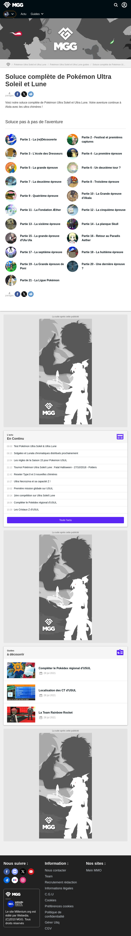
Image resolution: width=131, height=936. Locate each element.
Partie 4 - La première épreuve (102, 153)
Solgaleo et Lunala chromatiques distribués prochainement (46, 453)
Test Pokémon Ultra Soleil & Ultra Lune (35, 446)
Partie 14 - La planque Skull (100, 223)
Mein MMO (94, 870)
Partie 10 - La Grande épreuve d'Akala (101, 195)
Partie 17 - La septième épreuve (41, 252)
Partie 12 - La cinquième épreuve (104, 209)
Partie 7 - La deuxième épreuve (40, 181)
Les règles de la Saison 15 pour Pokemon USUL (40, 460)
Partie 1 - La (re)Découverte (38, 139)
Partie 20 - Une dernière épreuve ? (103, 266)
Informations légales (59, 888)
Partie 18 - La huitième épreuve (102, 252)
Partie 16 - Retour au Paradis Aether (101, 238)
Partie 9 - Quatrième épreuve (39, 195)
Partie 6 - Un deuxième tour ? (101, 167)
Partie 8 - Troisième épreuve (100, 181)
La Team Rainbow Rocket (56, 712)
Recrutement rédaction (61, 882)
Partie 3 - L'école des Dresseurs (41, 153)
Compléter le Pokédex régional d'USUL (35, 502)
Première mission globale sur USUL (33, 488)
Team (48, 876)
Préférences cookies (59, 906)
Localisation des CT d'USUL (57, 690)
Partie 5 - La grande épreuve (39, 167)
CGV (48, 928)
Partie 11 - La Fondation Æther (40, 209)
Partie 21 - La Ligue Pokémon (39, 280)
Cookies (50, 900)
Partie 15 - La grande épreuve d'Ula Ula (39, 238)
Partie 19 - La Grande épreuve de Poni (42, 266)
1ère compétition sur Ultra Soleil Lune (34, 495)
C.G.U (49, 894)
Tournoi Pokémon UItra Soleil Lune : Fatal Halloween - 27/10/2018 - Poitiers (55, 467)
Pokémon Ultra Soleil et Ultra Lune (30, 64)
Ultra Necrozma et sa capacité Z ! (32, 481)
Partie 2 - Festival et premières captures (102, 139)
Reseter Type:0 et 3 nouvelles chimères (35, 474)
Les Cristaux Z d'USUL (26, 509)
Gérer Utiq (52, 922)
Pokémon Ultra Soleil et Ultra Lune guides (69, 64)
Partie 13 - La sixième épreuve (40, 223)
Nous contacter (55, 870)
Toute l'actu (65, 520)
